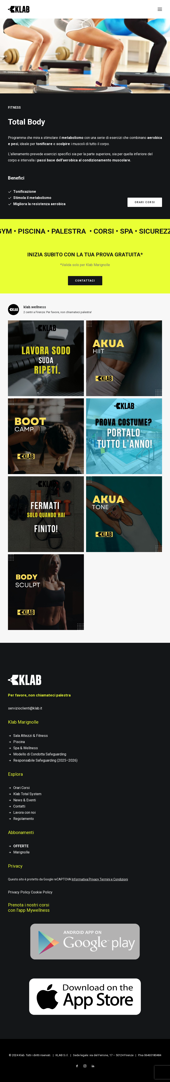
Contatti (19, 806)
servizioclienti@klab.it (25, 708)
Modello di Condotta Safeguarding (39, 754)
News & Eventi (24, 800)
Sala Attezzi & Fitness (30, 736)
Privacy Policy (19, 892)
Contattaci (85, 280)
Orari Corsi (21, 788)
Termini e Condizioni (114, 879)
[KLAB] (18, 9)
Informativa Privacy (85, 879)
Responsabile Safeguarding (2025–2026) (45, 760)
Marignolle (21, 852)
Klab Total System (27, 794)
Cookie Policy (41, 892)
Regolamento (23, 819)
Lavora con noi (24, 812)
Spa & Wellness (25, 748)
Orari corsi (145, 202)
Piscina (19, 742)
